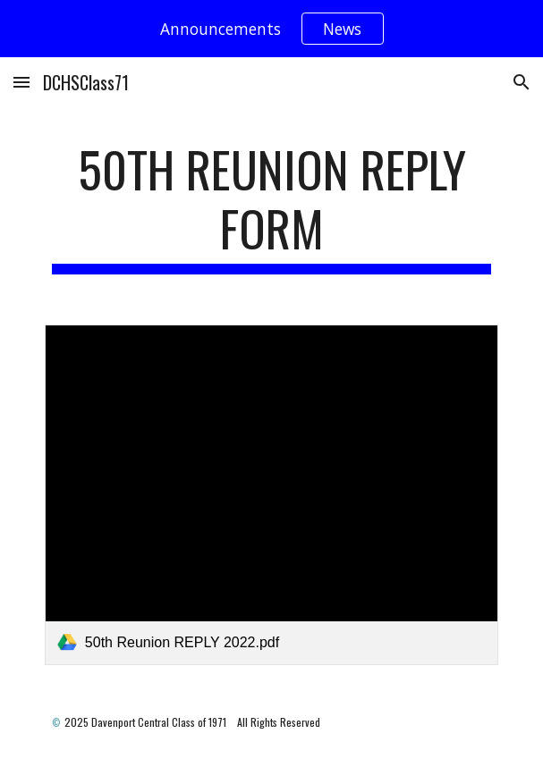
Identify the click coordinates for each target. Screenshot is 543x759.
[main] (271, 207)
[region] (271, 28)
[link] (271, 494)
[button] (21, 81)
